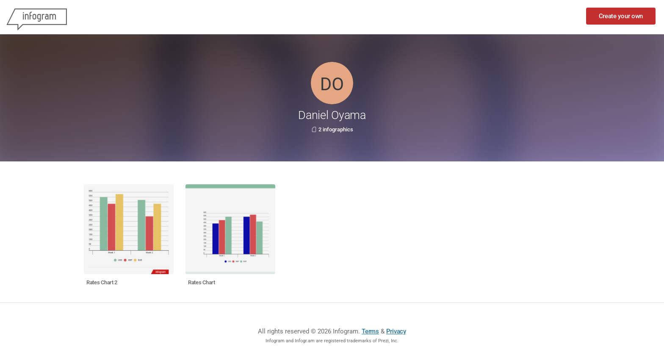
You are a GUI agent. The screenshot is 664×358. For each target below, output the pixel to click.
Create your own (621, 16)
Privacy (396, 331)
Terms (370, 331)
